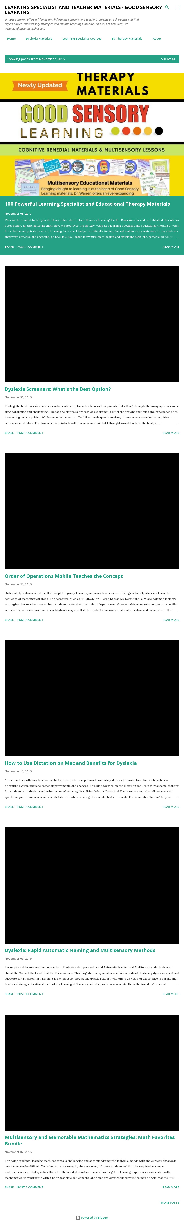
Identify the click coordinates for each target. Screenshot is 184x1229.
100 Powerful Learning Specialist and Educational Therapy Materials (87, 203)
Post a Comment (30, 246)
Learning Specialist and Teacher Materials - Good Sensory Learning (83, 9)
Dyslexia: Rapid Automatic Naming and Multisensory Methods (80, 950)
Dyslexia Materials (37, 38)
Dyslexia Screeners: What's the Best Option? (58, 389)
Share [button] (9, 246)
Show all (169, 59)
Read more (171, 246)
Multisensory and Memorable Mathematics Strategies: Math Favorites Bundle (90, 1140)
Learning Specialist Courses (79, 38)
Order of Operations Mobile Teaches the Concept (64, 575)
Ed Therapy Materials (124, 38)
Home (9, 38)
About (154, 38)
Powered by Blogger (92, 1218)
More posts (170, 1202)
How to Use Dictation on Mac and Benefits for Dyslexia (71, 762)
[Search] (167, 7)
